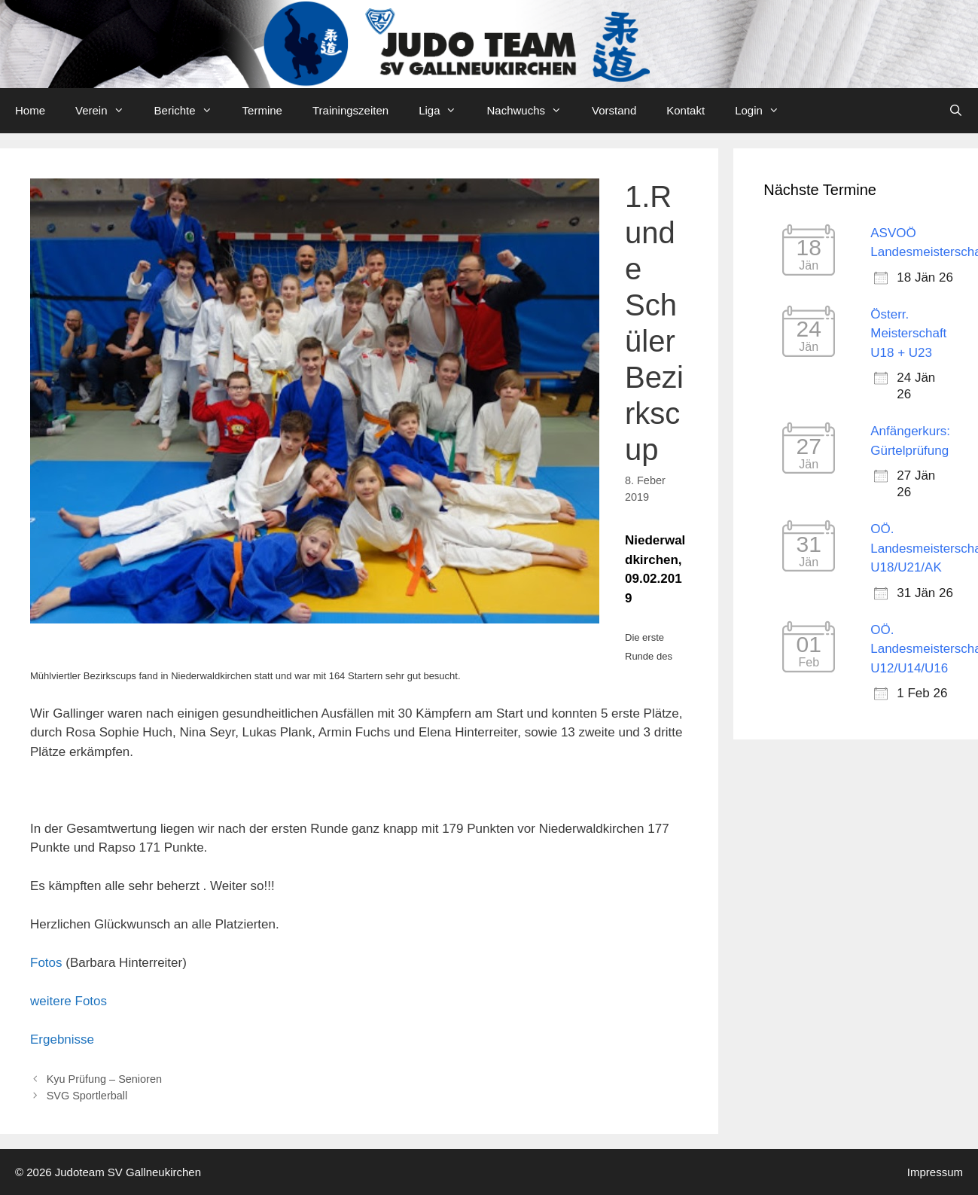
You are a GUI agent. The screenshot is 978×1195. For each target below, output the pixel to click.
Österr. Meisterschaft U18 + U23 (908, 333)
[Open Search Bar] (956, 110)
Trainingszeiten (350, 110)
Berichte (190, 110)
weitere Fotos (68, 1001)
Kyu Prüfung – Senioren (104, 1079)
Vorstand (614, 110)
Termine (262, 110)
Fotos (46, 963)
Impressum (935, 1172)
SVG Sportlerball (87, 1096)
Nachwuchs (531, 110)
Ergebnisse (62, 1039)
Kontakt (685, 110)
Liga (445, 110)
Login (764, 110)
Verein (107, 110)
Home (30, 110)
